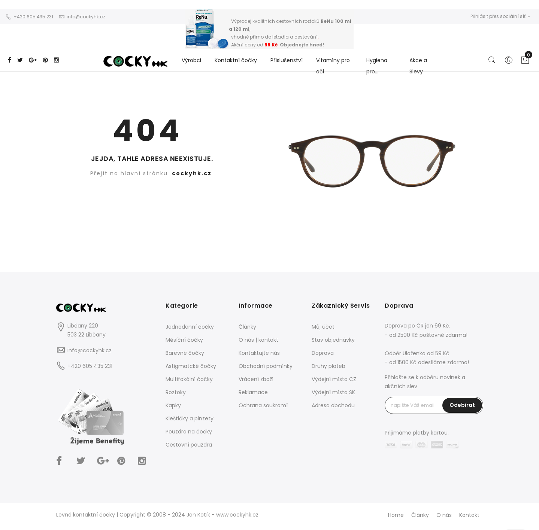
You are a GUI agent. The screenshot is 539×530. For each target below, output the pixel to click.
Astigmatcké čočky (191, 366)
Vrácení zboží (256, 379)
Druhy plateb (328, 366)
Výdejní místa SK (333, 392)
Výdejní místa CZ (334, 379)
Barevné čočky (185, 353)
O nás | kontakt (258, 340)
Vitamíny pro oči (333, 66)
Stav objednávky (333, 340)
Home (396, 515)
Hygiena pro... (376, 66)
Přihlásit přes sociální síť (500, 16)
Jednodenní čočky (190, 327)
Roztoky (176, 392)
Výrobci (191, 60)
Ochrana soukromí (263, 405)
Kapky (173, 405)
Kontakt (469, 515)
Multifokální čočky (189, 379)
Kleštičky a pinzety (190, 418)
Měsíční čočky (184, 340)
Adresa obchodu (333, 405)
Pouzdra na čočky (189, 431)
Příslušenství (286, 60)
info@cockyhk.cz (89, 350)
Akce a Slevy (418, 66)
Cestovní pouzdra (189, 444)
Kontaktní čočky (236, 60)
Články (247, 327)
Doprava (323, 353)
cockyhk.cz (192, 173)
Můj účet (323, 327)
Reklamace (253, 392)
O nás (444, 515)
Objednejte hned (301, 45)
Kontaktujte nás (259, 353)
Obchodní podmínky (266, 366)
